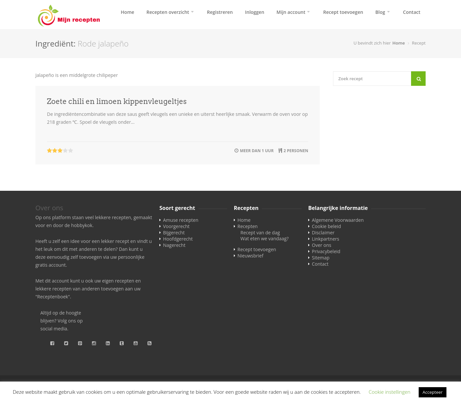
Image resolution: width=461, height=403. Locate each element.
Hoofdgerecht (178, 239)
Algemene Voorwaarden (338, 220)
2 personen (295, 150)
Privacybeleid (326, 251)
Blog (380, 12)
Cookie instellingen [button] (389, 391)
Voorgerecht (176, 226)
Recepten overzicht (168, 12)
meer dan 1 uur (256, 150)
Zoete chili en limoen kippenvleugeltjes (117, 101)
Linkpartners (325, 239)
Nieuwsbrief (250, 255)
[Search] (418, 78)
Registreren (220, 12)
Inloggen (254, 12)
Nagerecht (174, 245)
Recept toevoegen (343, 12)
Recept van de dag (260, 232)
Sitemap (320, 257)
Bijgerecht (174, 232)
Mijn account (290, 12)
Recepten (247, 226)
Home (127, 12)
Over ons (321, 245)
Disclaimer (323, 232)
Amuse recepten (180, 220)
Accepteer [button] (432, 392)
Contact (411, 12)
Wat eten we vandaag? (264, 238)
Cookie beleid (326, 226)
